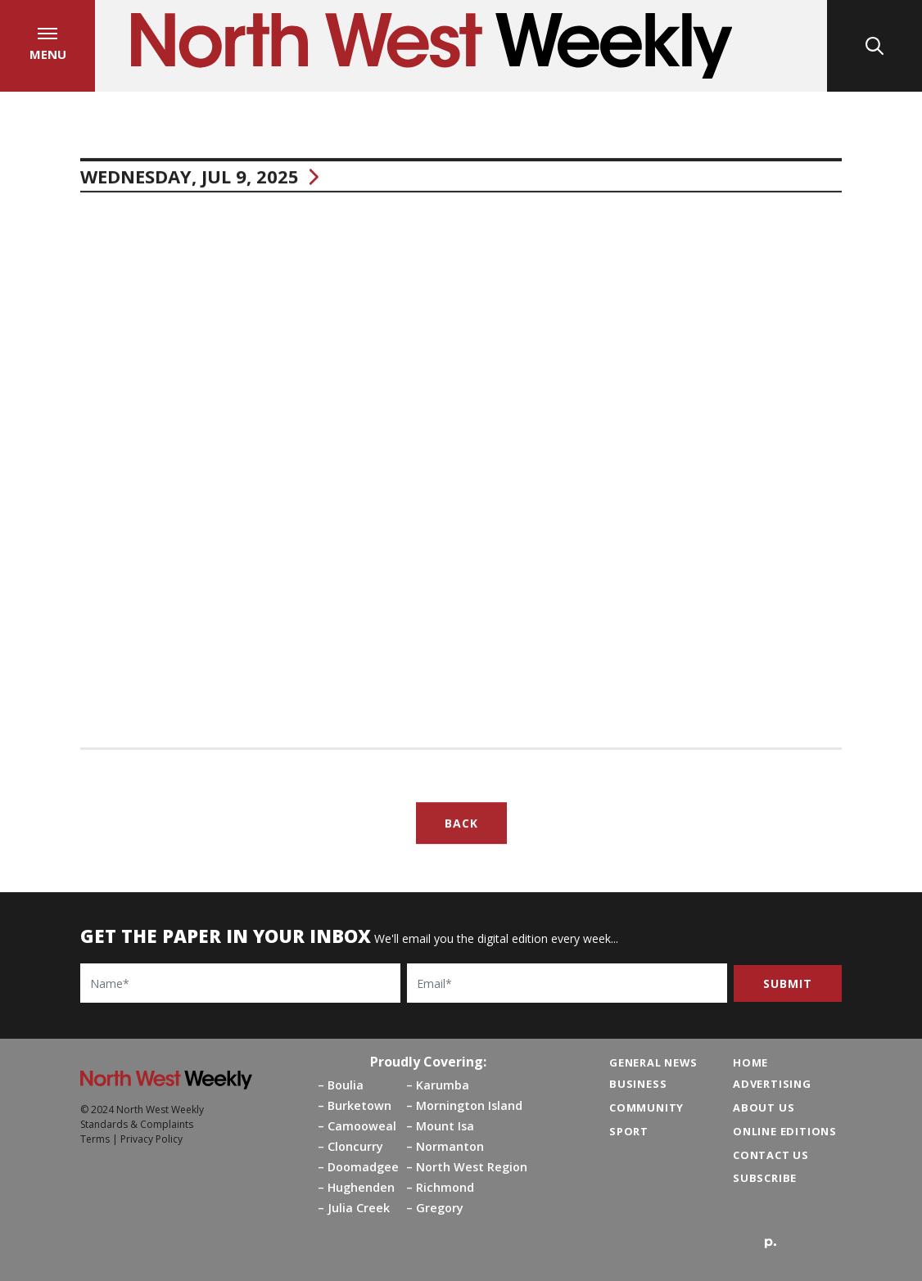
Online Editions (785, 1131)
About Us (763, 1107)
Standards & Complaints (136, 1124)
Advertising (772, 1083)
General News (653, 1062)
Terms (95, 1139)
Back (461, 827)
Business (638, 1083)
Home (750, 1062)
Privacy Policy (151, 1139)
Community (646, 1107)
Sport (629, 1131)
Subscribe (765, 1177)
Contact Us (771, 1155)
